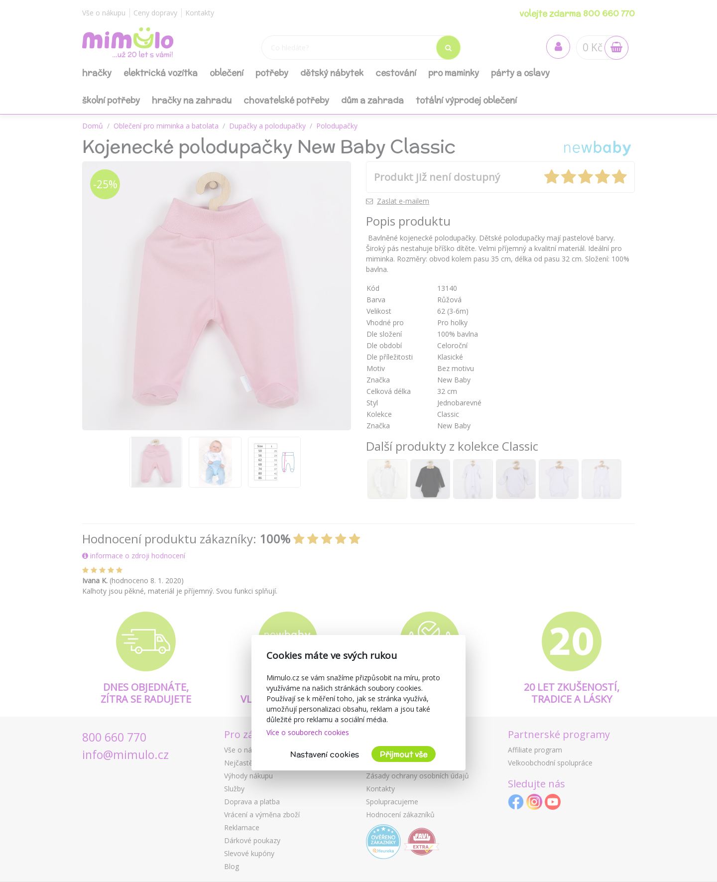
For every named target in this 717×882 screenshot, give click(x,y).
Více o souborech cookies (307, 732)
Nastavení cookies (324, 754)
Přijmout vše (403, 754)
